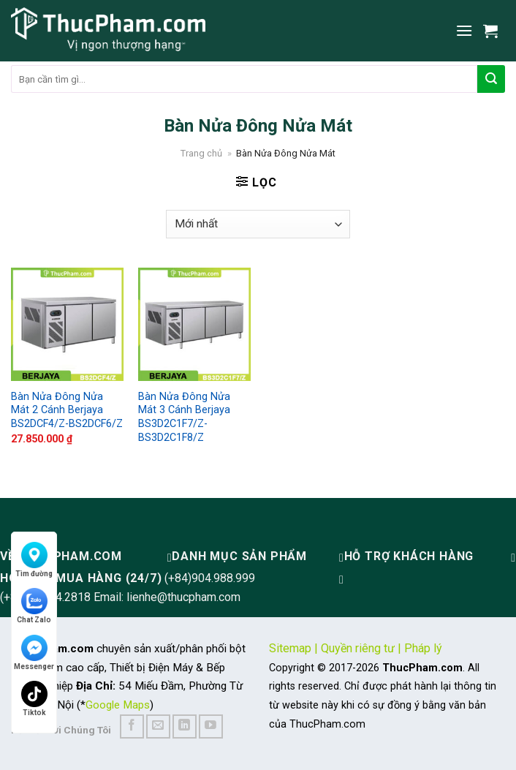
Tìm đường (34, 560)
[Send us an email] (158, 726)
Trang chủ (201, 153)
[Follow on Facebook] (132, 726)
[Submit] (491, 79)
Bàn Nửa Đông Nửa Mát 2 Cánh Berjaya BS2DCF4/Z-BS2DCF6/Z (67, 410)
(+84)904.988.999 (209, 578)
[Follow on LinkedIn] (184, 726)
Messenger (34, 653)
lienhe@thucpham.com (183, 597)
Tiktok (34, 699)
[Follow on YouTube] (211, 726)
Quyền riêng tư (358, 648)
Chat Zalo (34, 606)
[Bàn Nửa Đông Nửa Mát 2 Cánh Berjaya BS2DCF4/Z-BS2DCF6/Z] (67, 324)
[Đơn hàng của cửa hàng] (258, 224)
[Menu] (464, 30)
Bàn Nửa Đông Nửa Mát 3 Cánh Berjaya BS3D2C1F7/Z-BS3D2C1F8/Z (184, 417)
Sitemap (290, 648)
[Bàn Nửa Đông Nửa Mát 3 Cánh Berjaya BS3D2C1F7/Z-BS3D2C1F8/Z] (194, 324)
